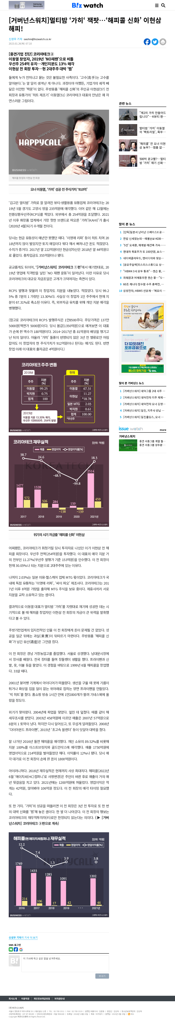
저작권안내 (59, 998)
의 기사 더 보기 (23, 937)
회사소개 (13, 998)
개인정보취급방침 (42, 998)
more (163, 429)
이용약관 (25, 998)
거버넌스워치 (127, 436)
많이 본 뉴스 (127, 224)
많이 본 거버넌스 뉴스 (131, 383)
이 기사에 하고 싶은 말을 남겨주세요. (65, 964)
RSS (131, 1014)
